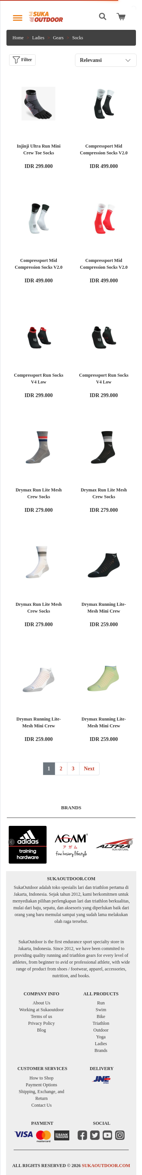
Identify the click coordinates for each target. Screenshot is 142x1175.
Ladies (38, 37)
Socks (77, 37)
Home (17, 37)
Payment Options (41, 1084)
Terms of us (41, 1016)
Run (101, 1003)
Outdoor (101, 1030)
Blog (41, 1030)
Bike (101, 1016)
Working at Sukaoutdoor (41, 1009)
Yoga (101, 1036)
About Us (41, 1003)
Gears (58, 37)
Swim (100, 1009)
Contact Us (41, 1105)
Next (89, 769)
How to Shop (41, 1078)
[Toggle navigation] (17, 16)
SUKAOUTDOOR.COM (106, 1165)
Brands (101, 1050)
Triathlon (100, 1023)
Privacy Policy (41, 1023)
